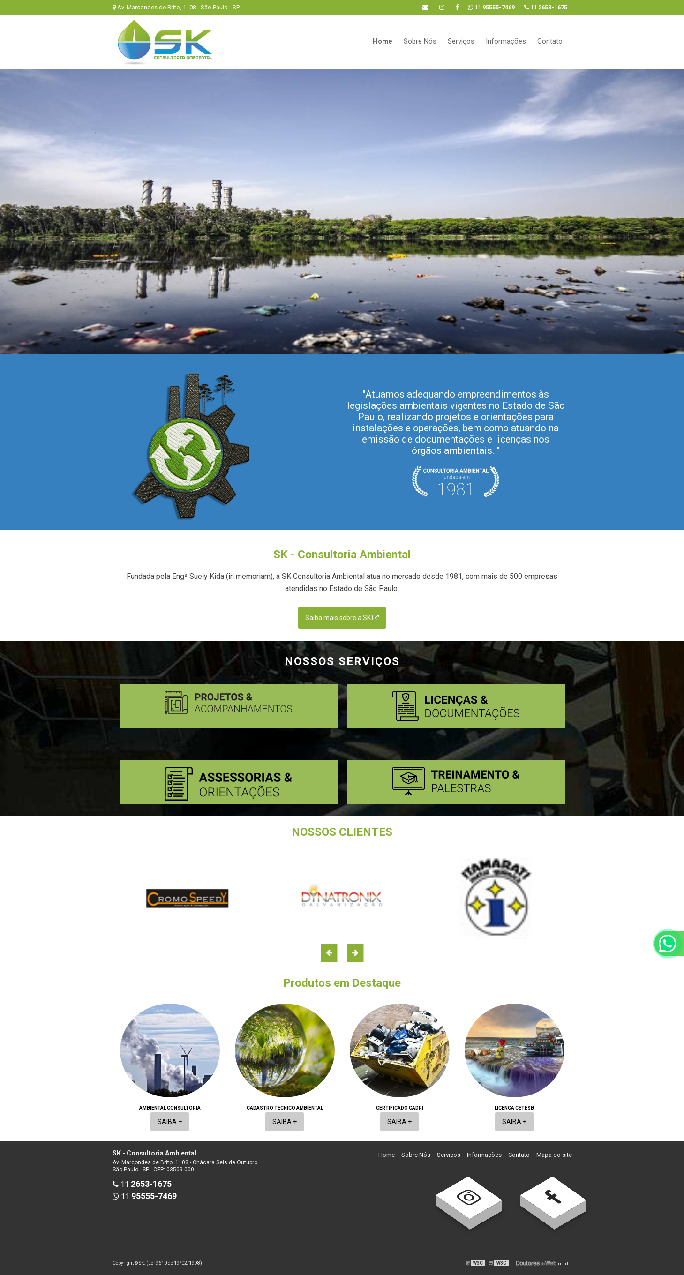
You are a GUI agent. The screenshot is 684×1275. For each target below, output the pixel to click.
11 (545, 7)
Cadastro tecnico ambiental (285, 1107)
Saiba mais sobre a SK (342, 618)
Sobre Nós (420, 41)
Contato (550, 41)
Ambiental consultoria (170, 1107)
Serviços (461, 41)
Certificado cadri (399, 1107)
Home (382, 41)
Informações (506, 41)
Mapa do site (554, 1154)
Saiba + (170, 1121)
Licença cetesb (514, 1107)
